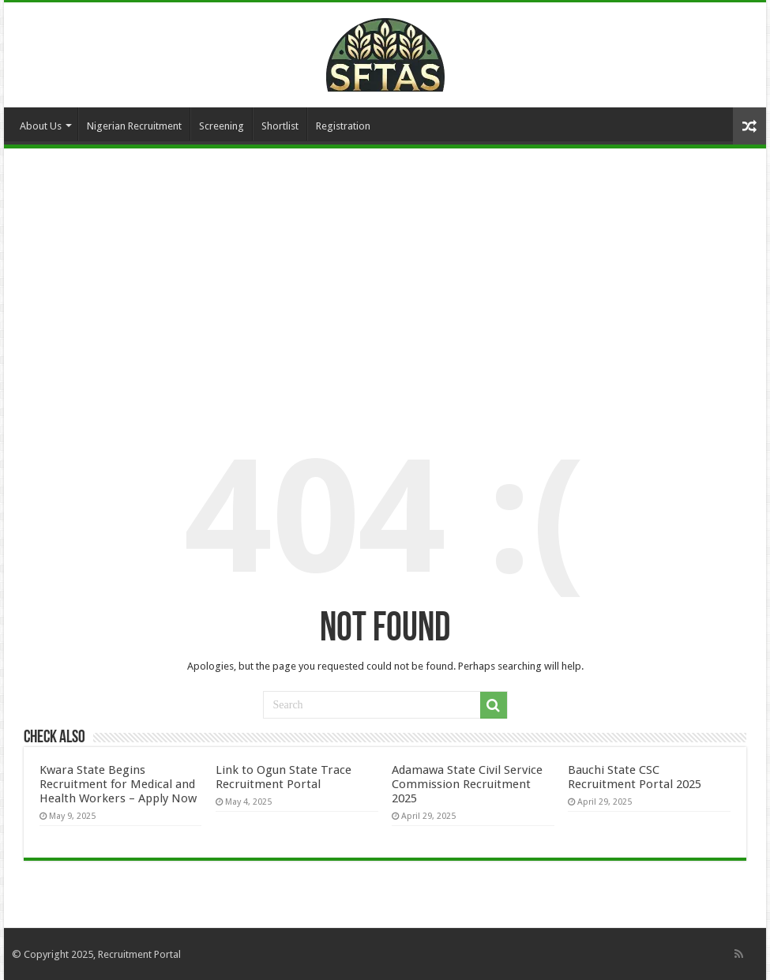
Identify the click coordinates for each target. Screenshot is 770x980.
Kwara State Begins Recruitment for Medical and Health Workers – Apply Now (118, 784)
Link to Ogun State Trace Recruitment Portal (283, 777)
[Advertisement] (385, 278)
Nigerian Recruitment (134, 126)
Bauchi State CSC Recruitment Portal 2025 (634, 777)
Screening (221, 126)
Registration (343, 126)
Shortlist (280, 126)
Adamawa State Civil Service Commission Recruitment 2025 (467, 784)
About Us (41, 126)
